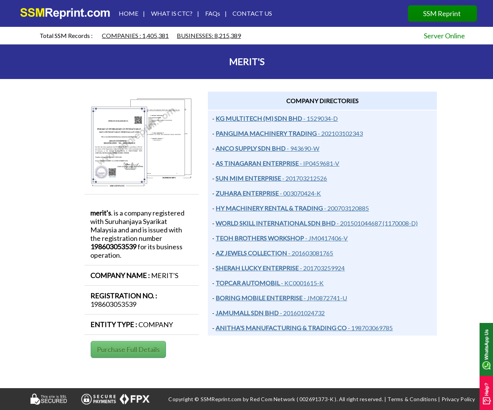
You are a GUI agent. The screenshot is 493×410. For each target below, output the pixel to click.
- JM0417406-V (326, 238)
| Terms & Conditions (410, 399)
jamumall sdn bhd (247, 312)
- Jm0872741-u (324, 297)
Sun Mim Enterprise (248, 178)
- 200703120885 (346, 208)
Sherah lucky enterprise (257, 268)
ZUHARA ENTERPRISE (247, 193)
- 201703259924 (322, 268)
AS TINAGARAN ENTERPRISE (257, 163)
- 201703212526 (304, 178)
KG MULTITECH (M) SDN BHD (259, 118)
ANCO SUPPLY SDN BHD (251, 148)
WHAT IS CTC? (172, 13)
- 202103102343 (340, 133)
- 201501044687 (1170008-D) (376, 223)
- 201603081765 (310, 253)
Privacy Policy (458, 399)
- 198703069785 (370, 327)
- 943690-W (302, 148)
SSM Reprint (442, 13)
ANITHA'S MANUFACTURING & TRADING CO (281, 327)
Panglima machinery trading (266, 133)
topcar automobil (248, 283)
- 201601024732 (302, 312)
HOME (127, 13)
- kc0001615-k (302, 283)
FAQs (214, 13)
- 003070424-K (300, 193)
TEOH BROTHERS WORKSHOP (260, 238)
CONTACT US (250, 13)
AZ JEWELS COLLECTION (251, 253)
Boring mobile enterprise (259, 297)
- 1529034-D (320, 118)
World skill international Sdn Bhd (275, 223)
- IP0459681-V (319, 163)
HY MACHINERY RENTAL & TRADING (269, 208)
